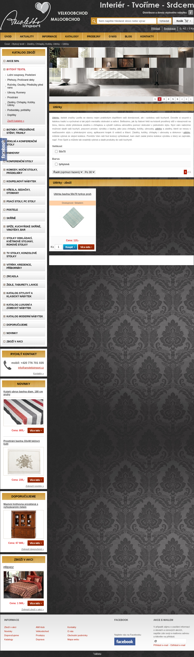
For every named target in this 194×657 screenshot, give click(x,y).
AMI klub (40, 627)
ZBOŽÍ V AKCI (15, 341)
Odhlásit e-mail (177, 645)
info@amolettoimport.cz (31, 367)
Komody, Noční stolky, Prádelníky (22, 171)
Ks (52, 247)
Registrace (170, 28)
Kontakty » (38, 373)
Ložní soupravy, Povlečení (21, 75)
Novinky (8, 631)
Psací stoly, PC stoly (21, 201)
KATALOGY (72, 36)
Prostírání (12, 97)
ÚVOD (8, 36)
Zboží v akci (10, 627)
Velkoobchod (42, 631)
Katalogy (8, 639)
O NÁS (113, 36)
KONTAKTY (147, 36)
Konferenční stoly (20, 161)
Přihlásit (155, 28)
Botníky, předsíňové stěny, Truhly (21, 131)
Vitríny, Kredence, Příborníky (19, 266)
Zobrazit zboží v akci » (33, 609)
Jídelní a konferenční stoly (22, 143)
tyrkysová (64, 164)
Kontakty (71, 627)
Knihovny (13, 153)
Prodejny (40, 635)
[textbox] (126, 21)
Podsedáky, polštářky (18, 110)
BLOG (128, 36)
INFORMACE (49, 36)
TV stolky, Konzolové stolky (22, 255)
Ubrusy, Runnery (16, 92)
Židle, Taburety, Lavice (22, 284)
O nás (70, 631)
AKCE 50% (13, 61)
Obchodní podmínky (77, 635)
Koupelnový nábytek (21, 181)
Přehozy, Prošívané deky (20, 79)
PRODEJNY (93, 36)
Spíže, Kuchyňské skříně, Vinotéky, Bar (24, 228)
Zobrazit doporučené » (32, 549)
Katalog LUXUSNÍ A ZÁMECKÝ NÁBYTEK (19, 306)
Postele (12, 209)
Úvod (7, 44)
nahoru (97, 653)
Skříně (11, 218)
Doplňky (11, 115)
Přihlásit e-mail (160, 645)
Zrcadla (12, 276)
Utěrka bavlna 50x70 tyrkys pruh (72, 194)
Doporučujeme (11, 635)
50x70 (62, 151)
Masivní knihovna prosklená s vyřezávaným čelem (20, 505)
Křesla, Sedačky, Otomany (18, 191)
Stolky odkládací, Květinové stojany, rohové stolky (20, 241)
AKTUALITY (27, 36)
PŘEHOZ (8, 567)
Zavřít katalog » (15, 121)
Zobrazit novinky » (35, 486)
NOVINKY (12, 333)
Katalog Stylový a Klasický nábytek (20, 295)
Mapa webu (73, 639)
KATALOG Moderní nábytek (25, 316)
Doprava (40, 639)
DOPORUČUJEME (17, 324)
